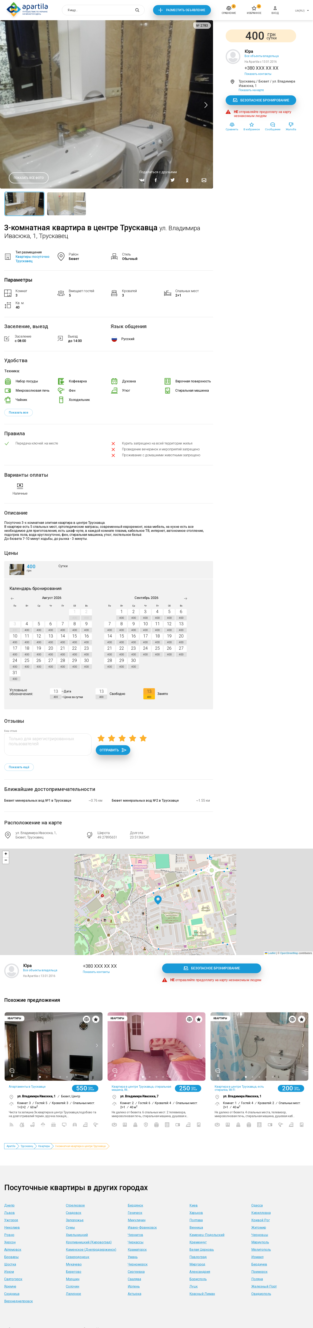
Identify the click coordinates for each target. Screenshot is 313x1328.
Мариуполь (260, 1242)
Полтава (196, 1220)
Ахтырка (134, 1294)
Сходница (11, 1294)
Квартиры (44, 1146)
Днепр (9, 1205)
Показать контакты (258, 74)
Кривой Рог (260, 1220)
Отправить (113, 750)
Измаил (257, 1257)
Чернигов (135, 1235)
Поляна (257, 1279)
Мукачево (74, 1264)
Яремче (10, 1286)
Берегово (73, 1272)
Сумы (70, 1228)
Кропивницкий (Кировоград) (89, 1242)
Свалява (134, 1279)
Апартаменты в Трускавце (27, 1086)
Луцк (193, 1286)
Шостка (10, 1264)
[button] (158, 900)
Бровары (11, 1257)
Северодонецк (77, 1257)
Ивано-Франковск (142, 1228)
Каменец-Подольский (206, 1235)
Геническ (135, 1213)
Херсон (10, 1242)
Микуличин (136, 1220)
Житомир (258, 1228)
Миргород (197, 1264)
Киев (193, 1205)
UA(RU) (300, 10)
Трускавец (27, 1146)
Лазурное (73, 1294)
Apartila (11, 1146)
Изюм (9, 1272)
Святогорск (13, 1279)
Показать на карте (251, 90)
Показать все (18, 412)
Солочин (72, 1286)
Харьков (196, 1213)
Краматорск (137, 1250)
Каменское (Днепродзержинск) (91, 1250)
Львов (9, 1213)
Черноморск (138, 1264)
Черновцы (259, 1235)
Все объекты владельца (262, 56)
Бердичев (259, 1264)
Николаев (12, 1228)
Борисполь (198, 1279)
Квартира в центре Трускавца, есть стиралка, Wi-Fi (239, 1088)
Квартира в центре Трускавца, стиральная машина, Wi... (141, 1088)
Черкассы (136, 1242)
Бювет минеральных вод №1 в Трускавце (37, 800)
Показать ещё (19, 767)
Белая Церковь (201, 1250)
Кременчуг (198, 1242)
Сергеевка (136, 1272)
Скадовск (73, 1213)
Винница (196, 1228)
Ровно (9, 1235)
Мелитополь (261, 1250)
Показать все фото (29, 178)
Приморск (259, 1272)
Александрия (199, 1272)
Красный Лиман (202, 1294)
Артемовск (12, 1250)
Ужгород (11, 1220)
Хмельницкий (77, 1235)
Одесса (257, 1205)
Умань (133, 1257)
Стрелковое (75, 1205)
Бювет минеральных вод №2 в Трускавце (145, 800)
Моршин (72, 1279)
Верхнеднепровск (18, 1301)
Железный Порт (264, 1286)
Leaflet (270, 953)
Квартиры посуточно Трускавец (32, 259)
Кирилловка (261, 1213)
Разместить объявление (185, 10)
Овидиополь (261, 1294)
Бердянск (135, 1205)
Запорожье (75, 1220)
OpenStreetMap (289, 953)
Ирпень (134, 1286)
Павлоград (198, 1257)
